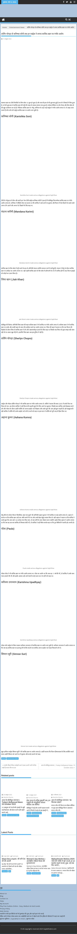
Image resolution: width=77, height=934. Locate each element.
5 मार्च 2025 (30, 856)
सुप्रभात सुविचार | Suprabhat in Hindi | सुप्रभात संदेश (17, 919)
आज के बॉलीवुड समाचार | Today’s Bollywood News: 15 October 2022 (58, 766)
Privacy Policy (5, 909)
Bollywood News (36, 813)
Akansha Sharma (7, 797)
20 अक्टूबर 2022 (7, 795)
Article (3, 758)
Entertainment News (12, 758)
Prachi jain (14, 856)
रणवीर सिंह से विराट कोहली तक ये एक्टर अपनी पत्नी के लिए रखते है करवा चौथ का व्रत (19, 766)
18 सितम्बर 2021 (56, 795)
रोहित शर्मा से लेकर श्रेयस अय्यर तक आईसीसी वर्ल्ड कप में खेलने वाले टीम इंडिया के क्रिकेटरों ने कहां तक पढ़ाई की (32, 916)
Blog (1, 896)
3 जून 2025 (5, 856)
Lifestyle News (36, 873)
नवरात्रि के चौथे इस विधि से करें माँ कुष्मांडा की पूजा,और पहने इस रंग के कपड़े (22, 914)
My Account (4, 903)
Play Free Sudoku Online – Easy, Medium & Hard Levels (20, 906)
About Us (3, 893)
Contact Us (4, 898)
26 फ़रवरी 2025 (56, 856)
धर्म (9, 871)
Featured (4, 871)
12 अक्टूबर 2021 (32, 795)
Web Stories (4, 911)
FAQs (2, 901)
